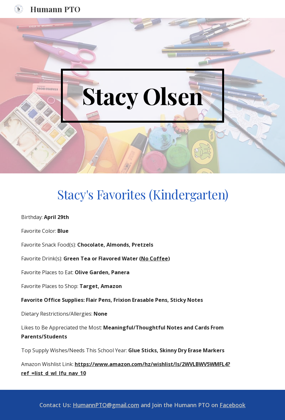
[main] (142, 96)
